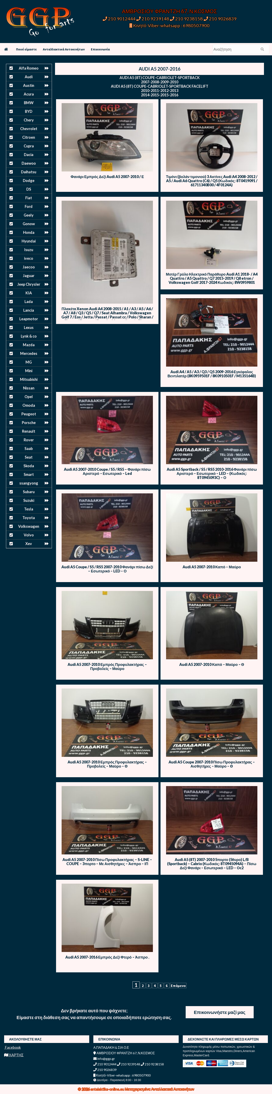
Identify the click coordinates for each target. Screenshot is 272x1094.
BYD (28, 111)
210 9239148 (152, 18)
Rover (29, 440)
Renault (28, 431)
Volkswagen (28, 526)
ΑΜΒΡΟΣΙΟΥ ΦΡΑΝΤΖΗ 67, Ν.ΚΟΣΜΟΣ (169, 11)
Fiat (28, 198)
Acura (29, 94)
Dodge (28, 180)
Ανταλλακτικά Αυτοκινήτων (64, 49)
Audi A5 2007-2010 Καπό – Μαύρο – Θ (211, 664)
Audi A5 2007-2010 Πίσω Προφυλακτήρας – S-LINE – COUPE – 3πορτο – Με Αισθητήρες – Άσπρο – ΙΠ (107, 861)
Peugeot (28, 414)
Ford (29, 206)
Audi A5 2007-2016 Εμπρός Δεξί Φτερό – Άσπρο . (107, 957)
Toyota (28, 517)
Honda (28, 232)
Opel (29, 396)
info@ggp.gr (104, 1058)
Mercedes (28, 353)
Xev (28, 543)
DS (28, 189)
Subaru (29, 491)
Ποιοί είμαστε (26, 49)
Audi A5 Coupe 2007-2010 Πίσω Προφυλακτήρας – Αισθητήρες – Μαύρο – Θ (212, 764)
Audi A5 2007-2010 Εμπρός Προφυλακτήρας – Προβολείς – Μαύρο (107, 666)
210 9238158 (187, 18)
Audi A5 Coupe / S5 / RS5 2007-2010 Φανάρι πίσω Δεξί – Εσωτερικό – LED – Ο (107, 569)
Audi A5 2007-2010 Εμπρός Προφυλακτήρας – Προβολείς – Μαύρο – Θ (107, 764)
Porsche (29, 422)
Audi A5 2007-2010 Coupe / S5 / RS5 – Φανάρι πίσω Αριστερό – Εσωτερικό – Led (107, 471)
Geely (29, 215)
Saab (29, 448)
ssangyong (28, 483)
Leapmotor (28, 319)
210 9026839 (220, 18)
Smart (29, 474)
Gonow (29, 223)
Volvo (29, 535)
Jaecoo (29, 267)
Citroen (28, 137)
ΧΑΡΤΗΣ (13, 1055)
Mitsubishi (29, 379)
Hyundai (29, 241)
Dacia (28, 154)
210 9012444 (119, 18)
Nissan (28, 388)
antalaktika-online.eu (107, 1089)
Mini (28, 370)
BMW (29, 102)
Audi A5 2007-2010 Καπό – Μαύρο (212, 567)
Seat (29, 457)
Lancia (28, 310)
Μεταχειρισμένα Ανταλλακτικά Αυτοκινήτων (159, 1089)
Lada (29, 301)
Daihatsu (28, 172)
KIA (29, 293)
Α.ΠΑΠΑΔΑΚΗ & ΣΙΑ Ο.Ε (111, 1047)
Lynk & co (29, 336)
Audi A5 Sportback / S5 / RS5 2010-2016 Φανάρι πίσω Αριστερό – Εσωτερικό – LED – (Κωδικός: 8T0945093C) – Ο (212, 473)
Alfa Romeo (29, 68)
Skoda (28, 466)
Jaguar (28, 275)
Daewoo (29, 163)
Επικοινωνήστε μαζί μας (219, 1012)
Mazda (29, 345)
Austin (28, 85)
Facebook (12, 1047)
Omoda (28, 405)
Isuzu (28, 249)
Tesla (28, 509)
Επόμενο (178, 985)
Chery (29, 120)
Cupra (29, 146)
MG (29, 362)
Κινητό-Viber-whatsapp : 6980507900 (169, 25)
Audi (29, 77)
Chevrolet (28, 128)
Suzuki (28, 500)
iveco (28, 258)
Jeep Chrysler (28, 284)
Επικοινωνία (100, 49)
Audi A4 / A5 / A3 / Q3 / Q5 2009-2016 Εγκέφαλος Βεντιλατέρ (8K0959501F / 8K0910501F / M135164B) (212, 373)
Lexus (29, 327)
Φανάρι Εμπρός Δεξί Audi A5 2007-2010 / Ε (107, 176)
